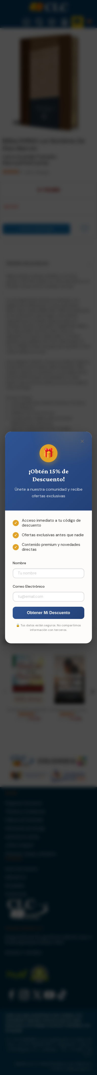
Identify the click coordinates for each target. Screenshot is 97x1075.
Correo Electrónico (29, 586)
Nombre (19, 563)
